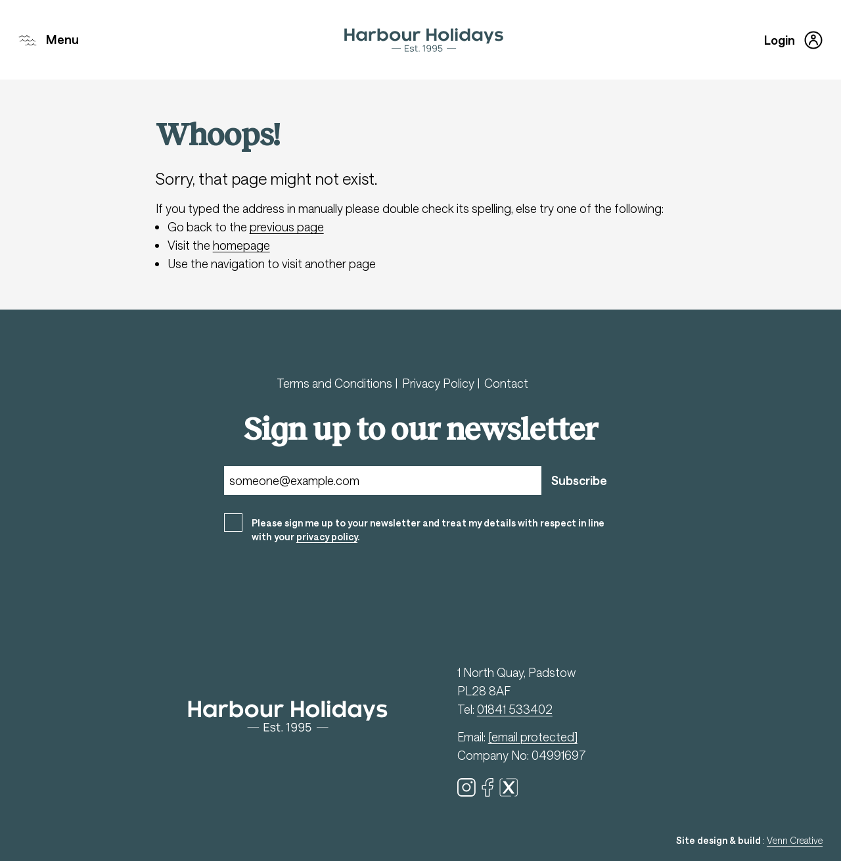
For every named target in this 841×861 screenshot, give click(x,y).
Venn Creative (795, 840)
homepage (241, 245)
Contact (506, 383)
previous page (287, 227)
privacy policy (326, 536)
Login (793, 40)
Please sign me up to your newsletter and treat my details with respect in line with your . (428, 529)
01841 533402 (515, 709)
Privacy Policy (439, 383)
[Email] (382, 480)
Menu (48, 40)
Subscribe (579, 480)
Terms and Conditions (336, 383)
